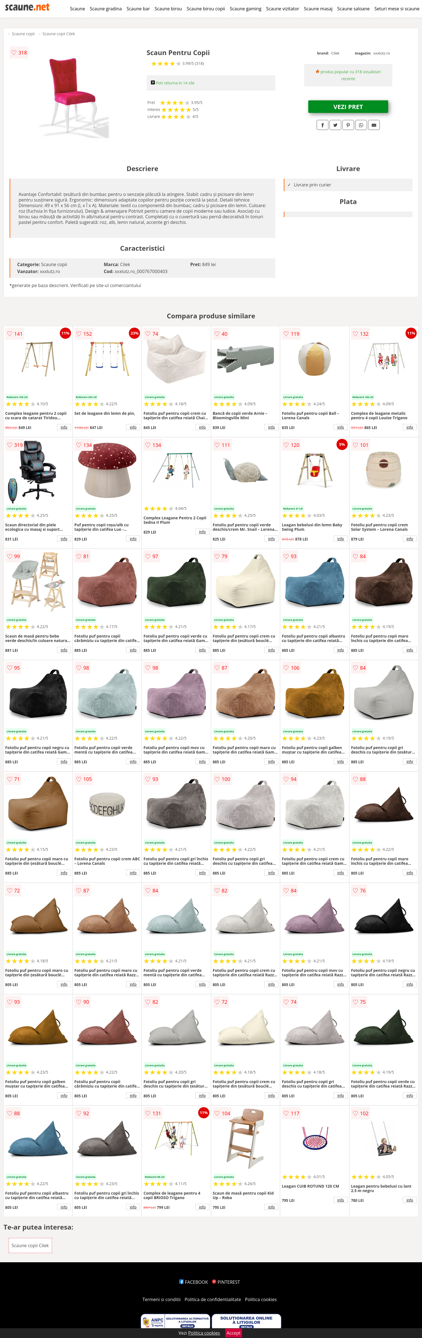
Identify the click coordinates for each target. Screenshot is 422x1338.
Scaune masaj (318, 9)
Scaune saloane (353, 9)
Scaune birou (168, 9)
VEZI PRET (348, 106)
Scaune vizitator (282, 9)
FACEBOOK (193, 1282)
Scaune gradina (106, 9)
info (64, 427)
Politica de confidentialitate (213, 1299)
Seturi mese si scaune (396, 9)
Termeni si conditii (162, 1299)
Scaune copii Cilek (58, 33)
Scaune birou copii (206, 9)
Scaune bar (138, 9)
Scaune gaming (245, 9)
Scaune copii (23, 33)
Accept (234, 1333)
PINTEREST (226, 1282)
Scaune (77, 9)
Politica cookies (261, 1299)
